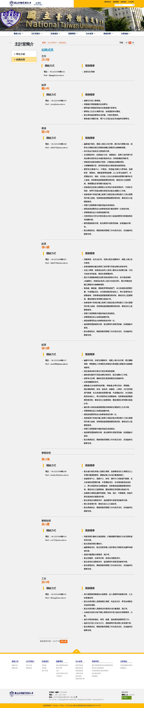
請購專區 (72, 34)
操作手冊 (59, 668)
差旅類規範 (79, 670)
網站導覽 (115, 2)
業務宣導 (107, 34)
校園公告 (15, 665)
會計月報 (45, 670)
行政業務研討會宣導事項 (100, 670)
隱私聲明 (125, 692)
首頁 (44, 43)
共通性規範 (79, 673)
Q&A (57, 670)
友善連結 (125, 34)
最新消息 (15, 668)
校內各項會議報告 (98, 668)
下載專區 (59, 676)
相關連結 (123, 668)
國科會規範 (79, 668)
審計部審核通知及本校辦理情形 (102, 665)
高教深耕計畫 (80, 678)
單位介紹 (29, 665)
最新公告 (17, 34)
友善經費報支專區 (126, 665)
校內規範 (79, 676)
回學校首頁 (107, 2)
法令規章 (90, 34)
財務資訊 (54, 34)
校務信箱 (123, 2)
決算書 (44, 668)
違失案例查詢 (96, 673)
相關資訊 (95, 676)
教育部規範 (79, 665)
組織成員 (62, 43)
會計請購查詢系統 (62, 665)
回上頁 (63, 641)
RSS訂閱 (131, 2)
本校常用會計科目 (62, 673)
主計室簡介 (36, 34)
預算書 (44, 665)
